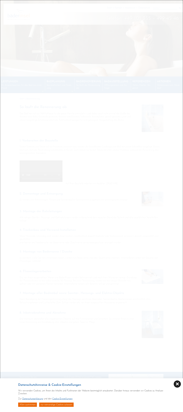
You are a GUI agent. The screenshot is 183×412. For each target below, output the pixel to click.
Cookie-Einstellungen (62, 399)
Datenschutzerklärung (32, 399)
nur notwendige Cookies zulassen (56, 405)
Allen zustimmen (27, 405)
